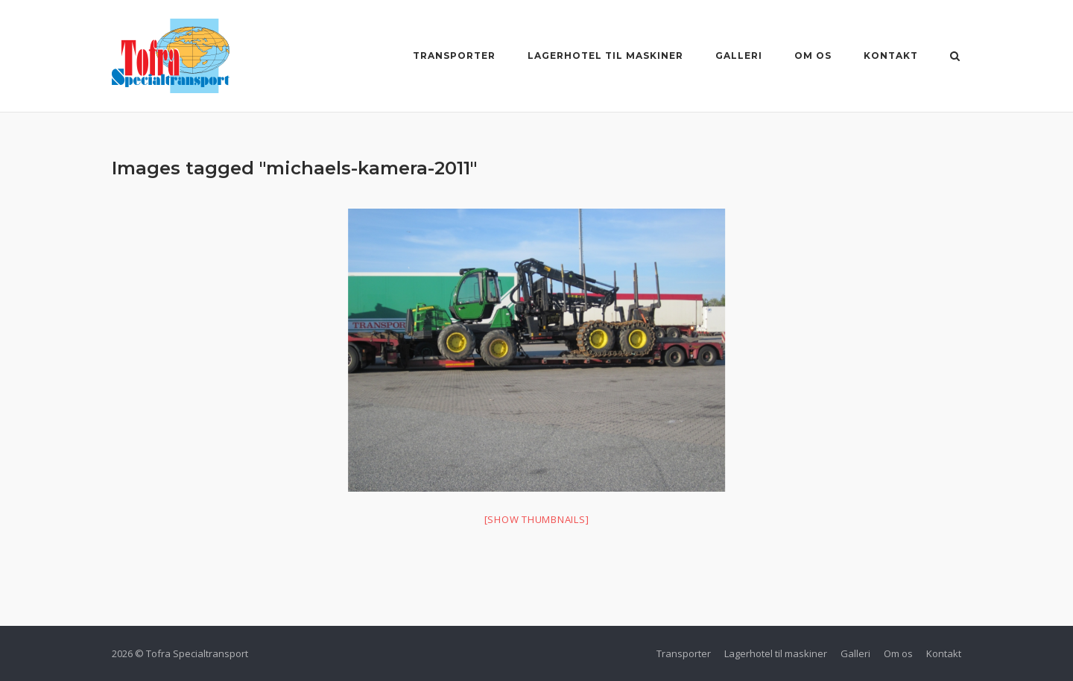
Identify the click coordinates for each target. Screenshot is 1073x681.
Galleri (738, 55)
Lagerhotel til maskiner (605, 55)
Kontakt (891, 55)
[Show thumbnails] (536, 519)
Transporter (454, 55)
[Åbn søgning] (955, 57)
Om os (813, 55)
